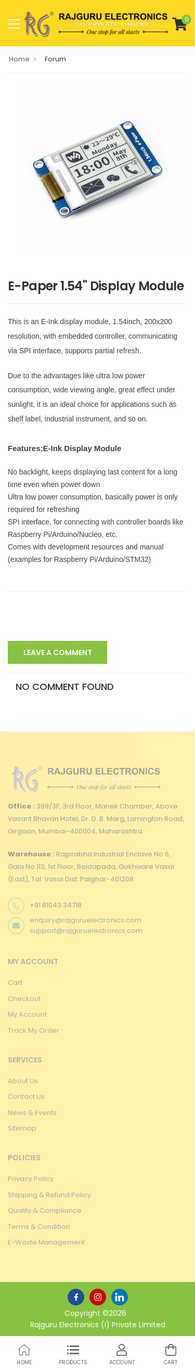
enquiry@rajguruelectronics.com (85, 920)
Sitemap (22, 1128)
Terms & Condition (39, 1227)
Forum (55, 59)
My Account (27, 1014)
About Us (23, 1081)
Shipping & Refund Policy (49, 1195)
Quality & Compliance (45, 1210)
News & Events (32, 1113)
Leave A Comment (57, 652)
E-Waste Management (46, 1242)
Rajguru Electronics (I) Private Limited (97, 1324)
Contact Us (26, 1096)
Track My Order (33, 1030)
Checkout (24, 999)
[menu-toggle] (14, 24)
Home (19, 59)
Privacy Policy (31, 1179)
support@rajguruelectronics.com (86, 930)
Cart (15, 983)
